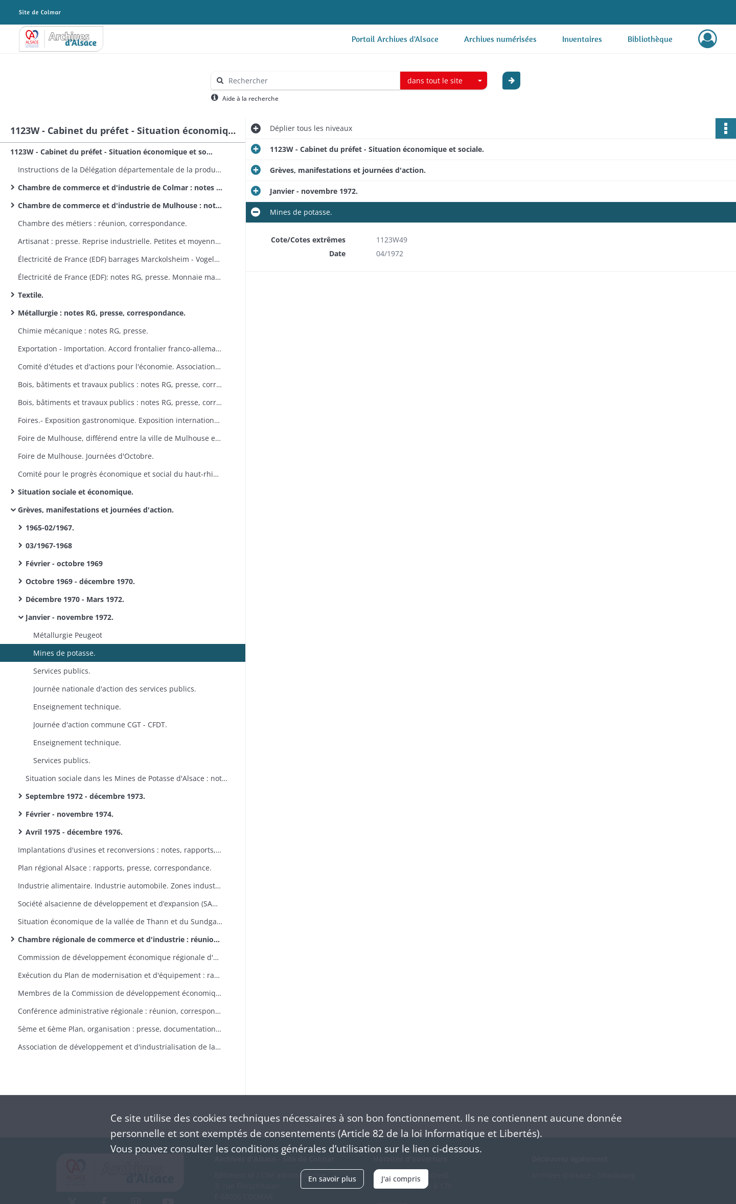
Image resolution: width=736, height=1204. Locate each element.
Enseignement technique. (77, 706)
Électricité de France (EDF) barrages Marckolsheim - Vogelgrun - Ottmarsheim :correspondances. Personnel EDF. (120, 259)
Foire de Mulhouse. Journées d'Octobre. (86, 456)
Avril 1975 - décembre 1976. (74, 832)
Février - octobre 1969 (64, 563)
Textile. (30, 295)
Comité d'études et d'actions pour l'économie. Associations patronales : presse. (120, 366)
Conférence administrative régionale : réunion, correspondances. (120, 1011)
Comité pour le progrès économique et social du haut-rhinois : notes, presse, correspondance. (120, 474)
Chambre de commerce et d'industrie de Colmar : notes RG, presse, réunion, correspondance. (120, 187)
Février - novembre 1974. (69, 814)
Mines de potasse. (64, 653)
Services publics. (61, 671)
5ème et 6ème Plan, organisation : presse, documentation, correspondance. (120, 1029)
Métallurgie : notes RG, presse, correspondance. (102, 313)
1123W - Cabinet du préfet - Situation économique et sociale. (112, 152)
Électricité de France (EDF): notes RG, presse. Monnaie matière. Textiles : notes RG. (120, 277)
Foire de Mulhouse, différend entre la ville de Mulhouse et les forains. (120, 438)
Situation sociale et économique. (75, 492)
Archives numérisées (500, 39)
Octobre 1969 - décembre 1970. (80, 581)
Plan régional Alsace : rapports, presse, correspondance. (115, 868)
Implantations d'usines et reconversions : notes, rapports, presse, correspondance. (120, 850)
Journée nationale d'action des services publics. (114, 689)
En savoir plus (332, 1179)
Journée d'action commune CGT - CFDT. (100, 724)
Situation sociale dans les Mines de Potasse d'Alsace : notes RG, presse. (128, 778)
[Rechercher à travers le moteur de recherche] (310, 80)
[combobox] (443, 81)
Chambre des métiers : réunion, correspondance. (102, 223)
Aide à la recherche (250, 98)
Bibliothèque (650, 39)
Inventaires (582, 39)
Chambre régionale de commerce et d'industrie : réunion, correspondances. (120, 939)
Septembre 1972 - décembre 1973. (85, 796)
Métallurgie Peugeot (67, 635)
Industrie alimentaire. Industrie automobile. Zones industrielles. (120, 885)
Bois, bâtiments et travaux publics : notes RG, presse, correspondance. (120, 384)
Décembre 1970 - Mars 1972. (75, 599)
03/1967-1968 (49, 545)
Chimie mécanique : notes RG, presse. (83, 331)
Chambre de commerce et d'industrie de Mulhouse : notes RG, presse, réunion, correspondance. (120, 205)
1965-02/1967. (50, 527)
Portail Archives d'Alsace (395, 39)
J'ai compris (401, 1179)
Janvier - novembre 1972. (69, 617)
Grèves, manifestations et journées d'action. (96, 510)
